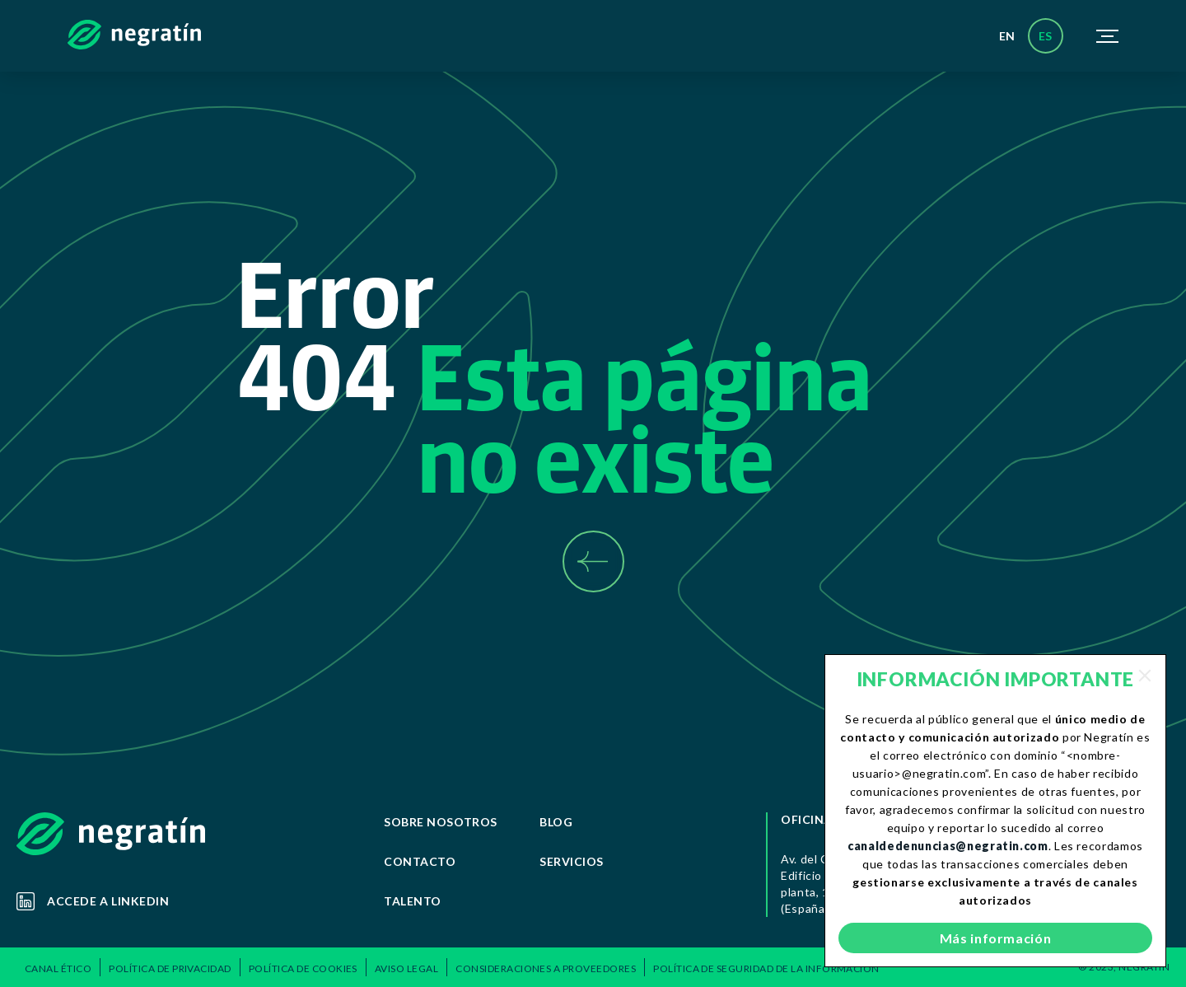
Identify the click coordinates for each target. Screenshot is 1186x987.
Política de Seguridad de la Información (766, 968)
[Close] (1144, 675)
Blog (555, 822)
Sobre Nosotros (440, 822)
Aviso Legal (406, 968)
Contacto (419, 861)
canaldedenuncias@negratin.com (947, 846)
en (1007, 36)
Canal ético (58, 968)
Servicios (571, 861)
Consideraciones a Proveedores (545, 968)
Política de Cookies (303, 968)
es (1046, 36)
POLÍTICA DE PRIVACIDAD (170, 968)
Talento (412, 901)
